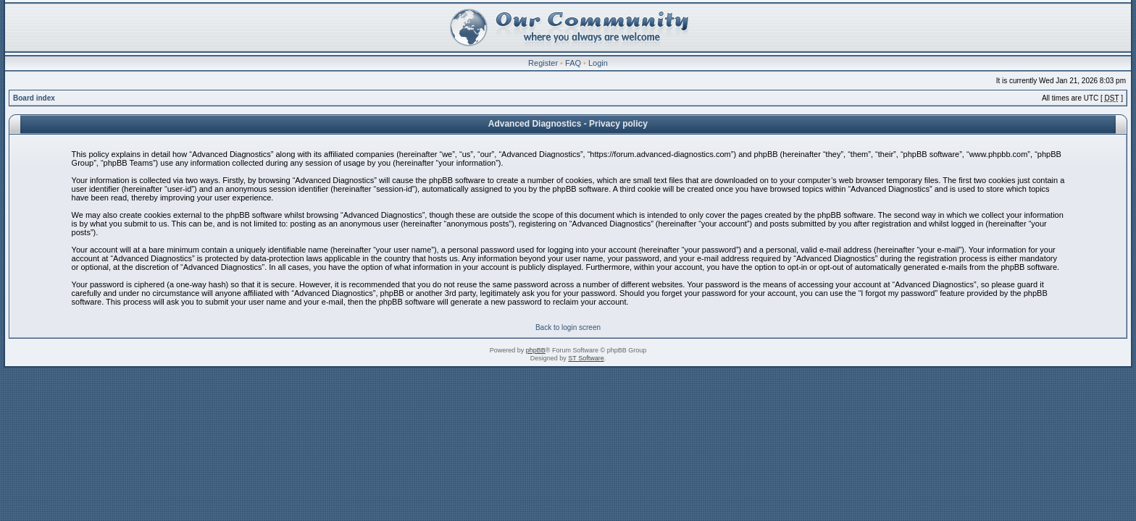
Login (598, 63)
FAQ (573, 63)
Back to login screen (568, 327)
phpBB (536, 350)
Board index (34, 98)
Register (543, 63)
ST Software (586, 358)
